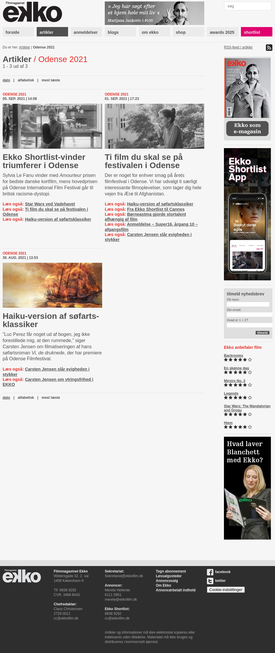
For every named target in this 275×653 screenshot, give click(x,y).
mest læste (51, 80)
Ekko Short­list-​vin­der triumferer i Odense (44, 161)
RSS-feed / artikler (238, 47)
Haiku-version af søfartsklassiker (58, 219)
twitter (216, 581)
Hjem (228, 423)
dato (6, 80)
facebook (219, 572)
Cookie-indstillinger (225, 589)
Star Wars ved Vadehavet (50, 204)
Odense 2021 (44, 47)
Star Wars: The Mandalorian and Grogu (247, 408)
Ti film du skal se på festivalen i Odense (144, 161)
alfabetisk (26, 80)
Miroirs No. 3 (234, 381)
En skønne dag (236, 368)
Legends (231, 393)
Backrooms (233, 356)
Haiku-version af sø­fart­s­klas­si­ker (51, 320)
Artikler (24, 47)
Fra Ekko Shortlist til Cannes (156, 209)
